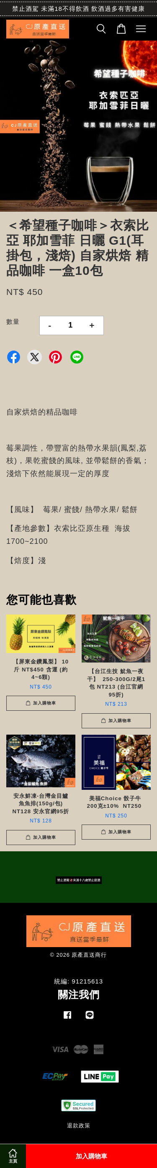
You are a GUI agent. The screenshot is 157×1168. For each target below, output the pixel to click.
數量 (13, 321)
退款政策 (78, 1125)
